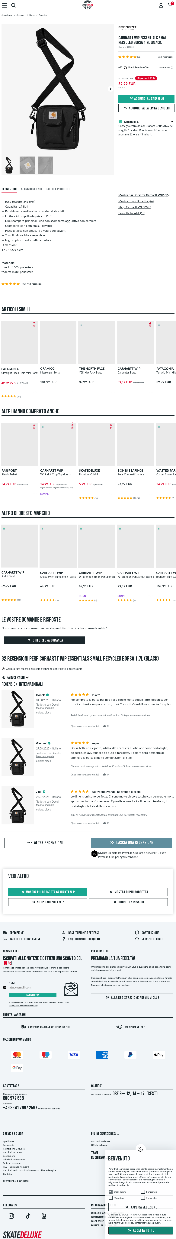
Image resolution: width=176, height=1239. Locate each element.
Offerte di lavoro (99, 1145)
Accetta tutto (141, 1231)
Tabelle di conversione (22, 939)
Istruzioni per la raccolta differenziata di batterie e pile (29, 1170)
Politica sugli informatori (104, 1225)
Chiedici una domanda (45, 640)
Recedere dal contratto (16, 1181)
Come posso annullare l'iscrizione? (23, 1005)
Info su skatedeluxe (100, 1141)
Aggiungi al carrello (146, 99)
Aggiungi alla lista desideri (146, 108)
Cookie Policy (97, 1221)
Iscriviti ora (32, 995)
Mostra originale (45, 708)
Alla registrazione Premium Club (132, 997)
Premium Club (130, 852)
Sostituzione (147, 933)
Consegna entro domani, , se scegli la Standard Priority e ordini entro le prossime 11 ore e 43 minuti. (146, 127)
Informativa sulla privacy (103, 1217)
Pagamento (8, 1145)
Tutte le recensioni (12, 1163)
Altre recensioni (45, 843)
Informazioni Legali (104, 1205)
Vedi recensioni (165, 56)
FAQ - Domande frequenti (81, 939)
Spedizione (13, 933)
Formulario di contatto (49, 1108)
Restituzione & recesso (81, 933)
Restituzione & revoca (14, 1148)
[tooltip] (172, 67)
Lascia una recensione (131, 843)
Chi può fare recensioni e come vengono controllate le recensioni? (42, 669)
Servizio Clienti (148, 939)
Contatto (7, 1174)
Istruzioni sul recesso (13, 1152)
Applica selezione (140, 1207)
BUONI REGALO (100, 1158)
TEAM (94, 1153)
